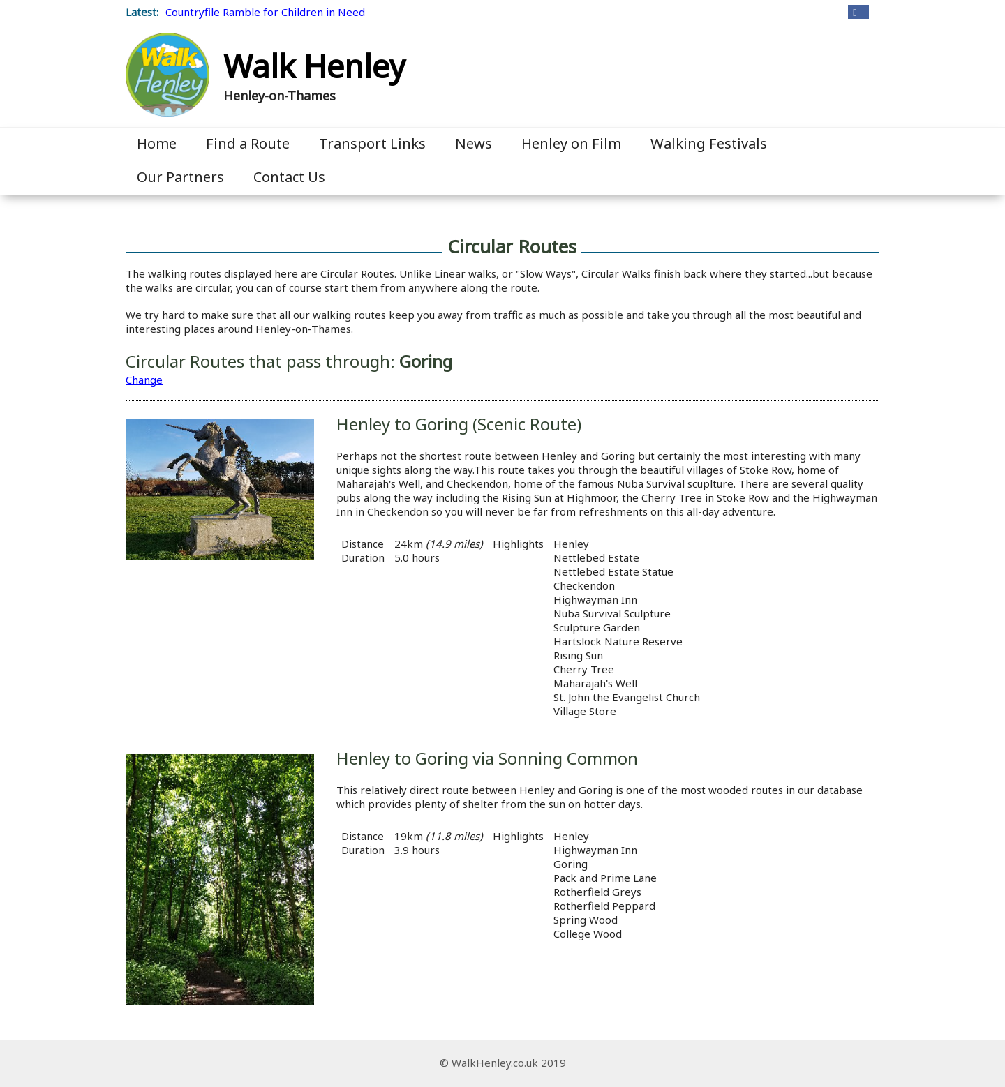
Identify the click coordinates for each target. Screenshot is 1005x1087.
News (473, 143)
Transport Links (372, 143)
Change (144, 380)
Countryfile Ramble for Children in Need (265, 12)
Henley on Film (571, 143)
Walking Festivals (708, 143)
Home (157, 143)
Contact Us (289, 176)
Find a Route (248, 143)
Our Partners (180, 176)
